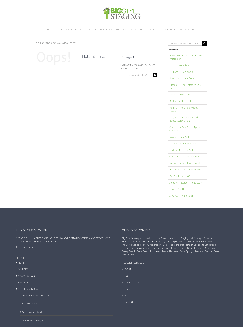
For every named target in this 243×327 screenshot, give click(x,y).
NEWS (127, 289)
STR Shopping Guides (33, 312)
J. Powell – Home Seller (181, 196)
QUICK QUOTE (131, 302)
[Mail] (22, 258)
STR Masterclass (30, 303)
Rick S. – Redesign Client (181, 176)
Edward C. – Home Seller (182, 189)
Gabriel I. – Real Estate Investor (184, 156)
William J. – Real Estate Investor (185, 169)
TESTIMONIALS (131, 282)
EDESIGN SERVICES (134, 263)
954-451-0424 (29, 247)
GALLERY (23, 269)
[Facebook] (17, 258)
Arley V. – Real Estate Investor (184, 143)
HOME (21, 263)
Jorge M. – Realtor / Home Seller (185, 183)
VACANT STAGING (27, 276)
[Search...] (136, 75)
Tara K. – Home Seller (180, 137)
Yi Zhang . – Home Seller (181, 72)
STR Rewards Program (33, 320)
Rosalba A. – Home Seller (182, 78)
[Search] (155, 75)
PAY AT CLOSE (25, 282)
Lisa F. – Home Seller (179, 94)
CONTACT (129, 295)
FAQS (126, 276)
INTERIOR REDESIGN (28, 289)
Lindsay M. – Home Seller (182, 150)
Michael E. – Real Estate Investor (185, 163)
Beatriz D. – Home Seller (181, 101)
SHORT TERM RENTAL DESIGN (33, 295)
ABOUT (127, 269)
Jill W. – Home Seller (179, 65)
